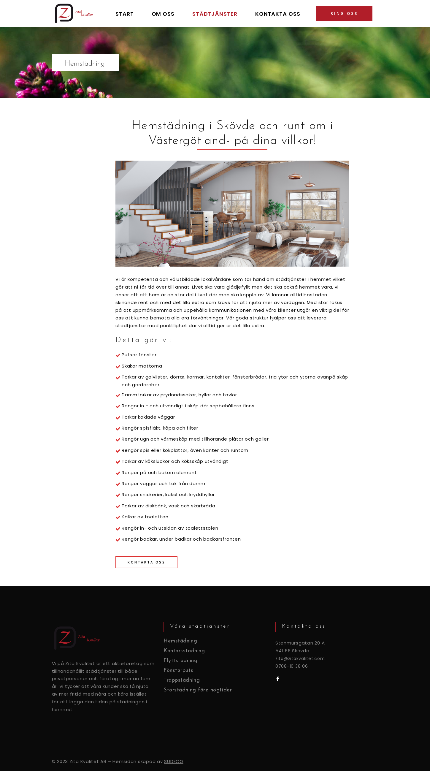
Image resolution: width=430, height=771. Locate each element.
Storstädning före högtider (198, 690)
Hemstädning (181, 641)
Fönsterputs (178, 670)
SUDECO (173, 761)
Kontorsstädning (184, 651)
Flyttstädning (180, 661)
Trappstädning (182, 680)
